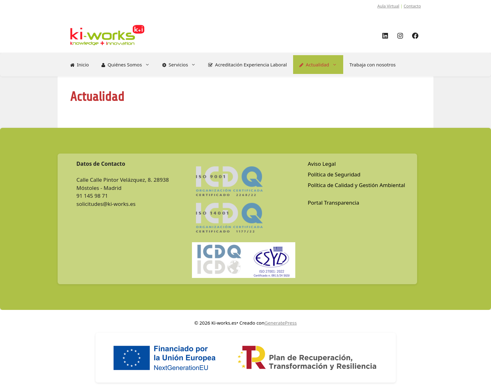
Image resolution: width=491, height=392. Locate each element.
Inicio (79, 64)
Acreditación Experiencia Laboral (247, 64)
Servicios (182, 64)
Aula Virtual (388, 6)
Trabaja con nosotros (372, 64)
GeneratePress (280, 323)
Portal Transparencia (333, 202)
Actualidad (321, 64)
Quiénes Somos (128, 64)
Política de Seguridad (334, 174)
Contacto (412, 6)
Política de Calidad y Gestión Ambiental (356, 185)
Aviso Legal (322, 163)
